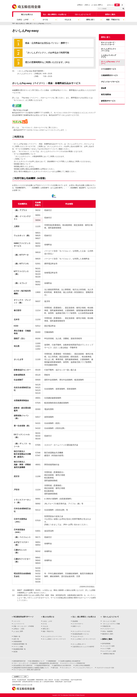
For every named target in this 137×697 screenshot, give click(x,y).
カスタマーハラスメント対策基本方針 (73, 663)
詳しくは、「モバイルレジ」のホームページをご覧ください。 (35, 127)
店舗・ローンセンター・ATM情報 (23, 626)
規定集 (15, 651)
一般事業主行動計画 (108, 653)
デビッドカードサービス (110, 82)
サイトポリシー (66, 667)
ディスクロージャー (108, 629)
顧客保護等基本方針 (19, 661)
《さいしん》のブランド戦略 (111, 624)
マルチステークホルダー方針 (105, 667)
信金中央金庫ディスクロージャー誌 (22, 684)
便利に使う (46, 629)
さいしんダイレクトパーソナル (108, 50)
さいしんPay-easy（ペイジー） (110, 62)
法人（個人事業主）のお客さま (54, 14)
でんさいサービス (77, 636)
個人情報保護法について (36, 661)
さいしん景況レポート (79, 644)
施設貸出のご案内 (107, 634)
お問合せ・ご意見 (82, 5)
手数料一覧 (16, 636)
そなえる (45, 626)
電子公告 (55, 667)
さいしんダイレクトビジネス (81, 631)
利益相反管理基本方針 (43, 665)
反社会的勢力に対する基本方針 (22, 665)
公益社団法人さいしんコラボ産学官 (83, 646)
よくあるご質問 (96, 5)
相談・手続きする (48, 631)
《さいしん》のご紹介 (109, 621)
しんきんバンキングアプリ (108, 56)
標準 (117, 5)
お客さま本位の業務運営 (82, 665)
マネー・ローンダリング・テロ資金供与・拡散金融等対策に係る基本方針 (35, 663)
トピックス (16, 621)
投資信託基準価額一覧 (20, 644)
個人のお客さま (27, 14)
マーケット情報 (18, 646)
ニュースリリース (18, 624)
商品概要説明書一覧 (19, 649)
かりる (45, 624)
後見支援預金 (106, 94)
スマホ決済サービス (108, 69)
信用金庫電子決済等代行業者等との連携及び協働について (31, 667)
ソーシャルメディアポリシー (84, 667)
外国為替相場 (17, 641)
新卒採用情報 (106, 643)
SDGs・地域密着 (107, 631)
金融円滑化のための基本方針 (62, 665)
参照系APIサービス (108, 101)
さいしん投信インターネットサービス (54, 639)
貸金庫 (103, 88)
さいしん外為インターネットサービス (84, 639)
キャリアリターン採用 (109, 651)
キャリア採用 (106, 648)
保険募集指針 (52, 661)
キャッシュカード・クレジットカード (108, 43)
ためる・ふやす (47, 621)
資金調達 (75, 621)
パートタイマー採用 (108, 646)
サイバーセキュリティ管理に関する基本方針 (27, 669)
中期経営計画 (106, 626)
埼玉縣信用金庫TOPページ (23, 617)
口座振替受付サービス (109, 75)
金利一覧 (16, 639)
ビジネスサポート (77, 624)
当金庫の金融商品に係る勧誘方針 (70, 661)
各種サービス (76, 626)
